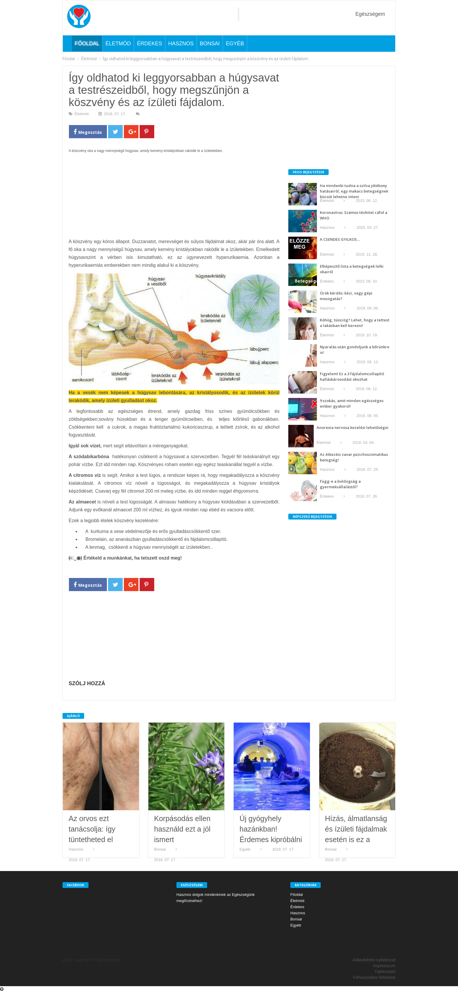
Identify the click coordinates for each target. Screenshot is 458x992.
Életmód (118, 43)
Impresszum (384, 965)
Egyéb (235, 43)
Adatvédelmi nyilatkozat (374, 960)
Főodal (69, 58)
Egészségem (370, 14)
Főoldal (87, 43)
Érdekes (149, 43)
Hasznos (181, 43)
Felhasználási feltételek (374, 977)
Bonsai (210, 43)
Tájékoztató (384, 971)
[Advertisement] (174, 198)
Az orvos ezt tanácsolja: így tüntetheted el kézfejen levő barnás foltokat (93, 839)
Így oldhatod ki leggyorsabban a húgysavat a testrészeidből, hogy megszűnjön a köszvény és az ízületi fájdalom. (206, 58)
